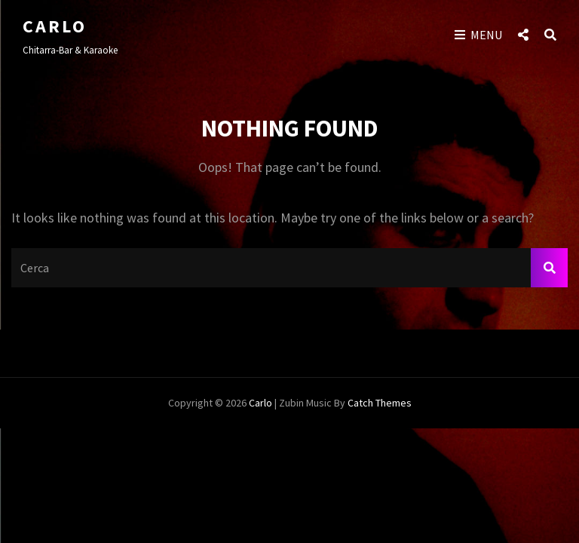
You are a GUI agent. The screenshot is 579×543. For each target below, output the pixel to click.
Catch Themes (380, 403)
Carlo (55, 26)
